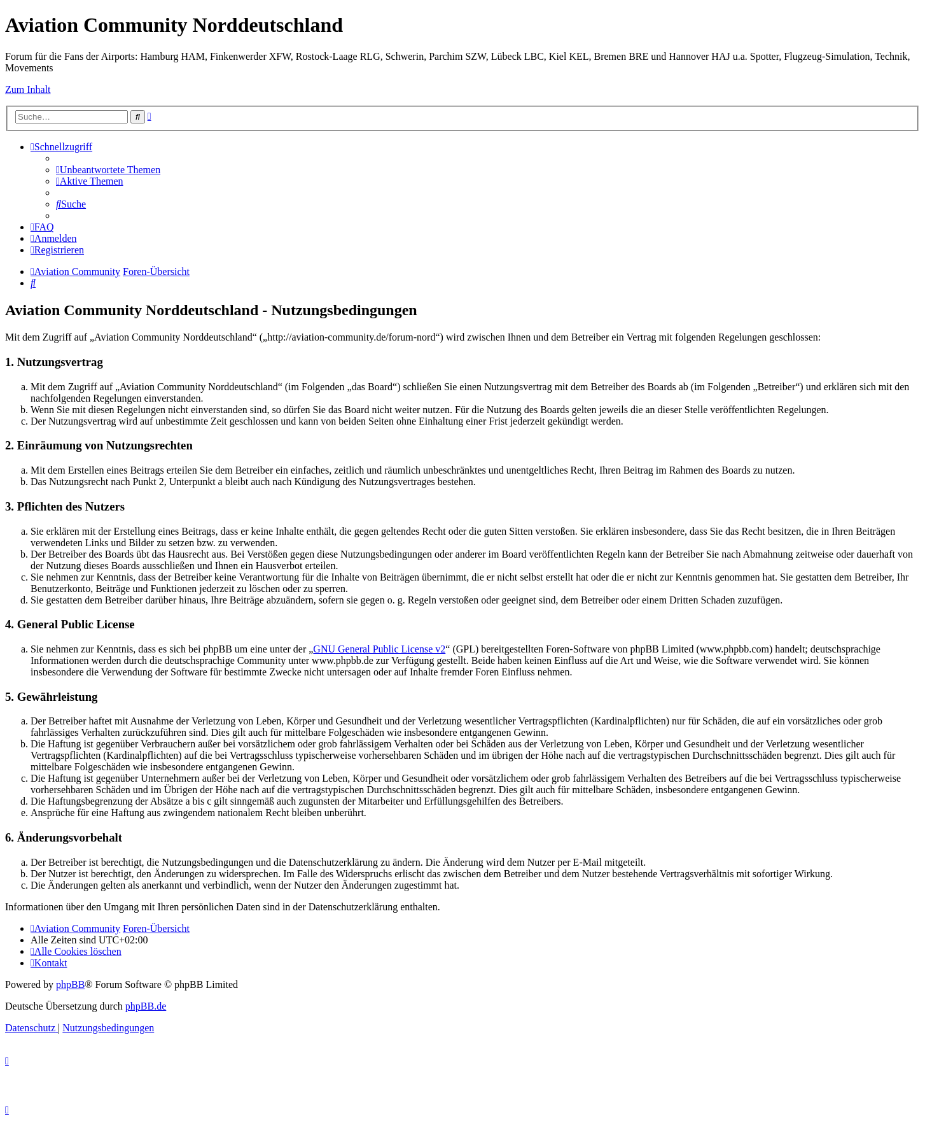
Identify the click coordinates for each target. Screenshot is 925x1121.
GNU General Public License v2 (379, 649)
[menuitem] (108, 169)
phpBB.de (145, 1006)
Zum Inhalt (28, 89)
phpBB (70, 984)
